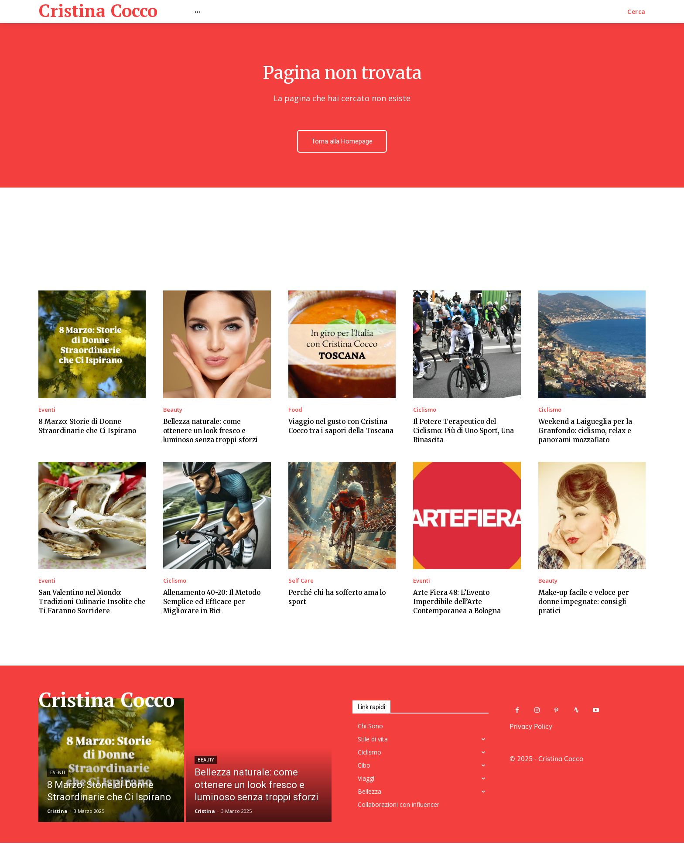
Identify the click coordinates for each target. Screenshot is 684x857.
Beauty (172, 411)
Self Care (301, 582)
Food (295, 411)
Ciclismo (424, 411)
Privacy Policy (531, 727)
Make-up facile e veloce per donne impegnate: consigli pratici (583, 603)
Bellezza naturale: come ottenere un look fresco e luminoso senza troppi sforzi (210, 432)
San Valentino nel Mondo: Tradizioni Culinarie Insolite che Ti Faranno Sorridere (92, 603)
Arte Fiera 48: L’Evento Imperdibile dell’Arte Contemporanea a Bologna (457, 603)
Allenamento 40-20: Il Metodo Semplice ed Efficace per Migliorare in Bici (211, 603)
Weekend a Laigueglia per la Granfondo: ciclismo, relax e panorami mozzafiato (585, 432)
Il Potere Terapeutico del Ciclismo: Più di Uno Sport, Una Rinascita (463, 432)
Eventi (46, 411)
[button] (636, 12)
